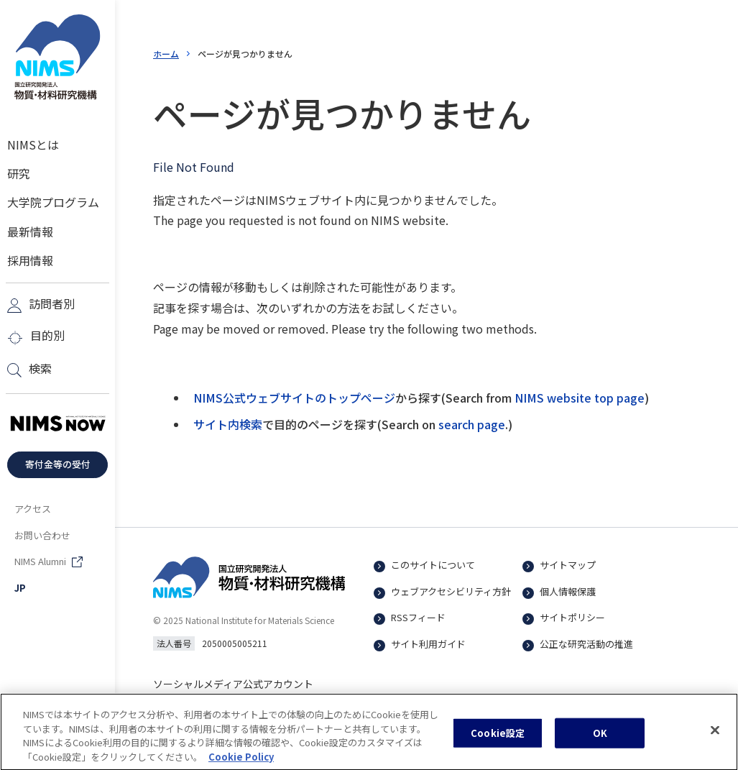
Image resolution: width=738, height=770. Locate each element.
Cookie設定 (498, 739)
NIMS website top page (580, 397)
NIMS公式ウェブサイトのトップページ (294, 397)
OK (600, 739)
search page (471, 424)
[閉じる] (715, 736)
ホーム (166, 53)
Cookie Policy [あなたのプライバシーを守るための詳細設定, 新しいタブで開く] (241, 762)
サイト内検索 (227, 424)
